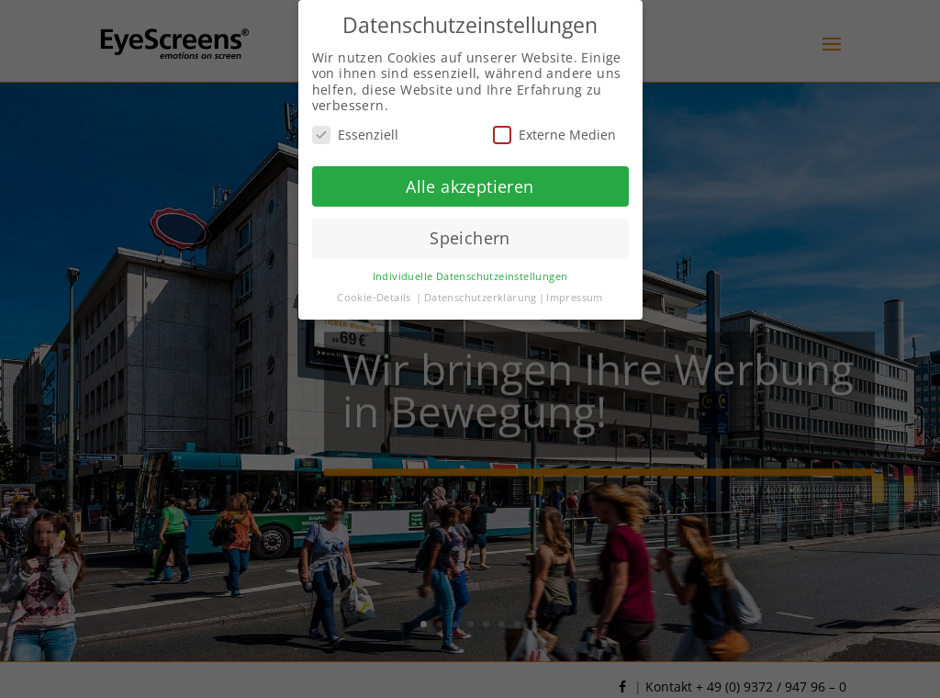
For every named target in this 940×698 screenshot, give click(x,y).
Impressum (574, 296)
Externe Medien (554, 133)
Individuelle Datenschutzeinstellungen (470, 275)
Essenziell (355, 133)
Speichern (470, 238)
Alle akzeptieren (469, 185)
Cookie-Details (374, 296)
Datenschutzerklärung (480, 296)
